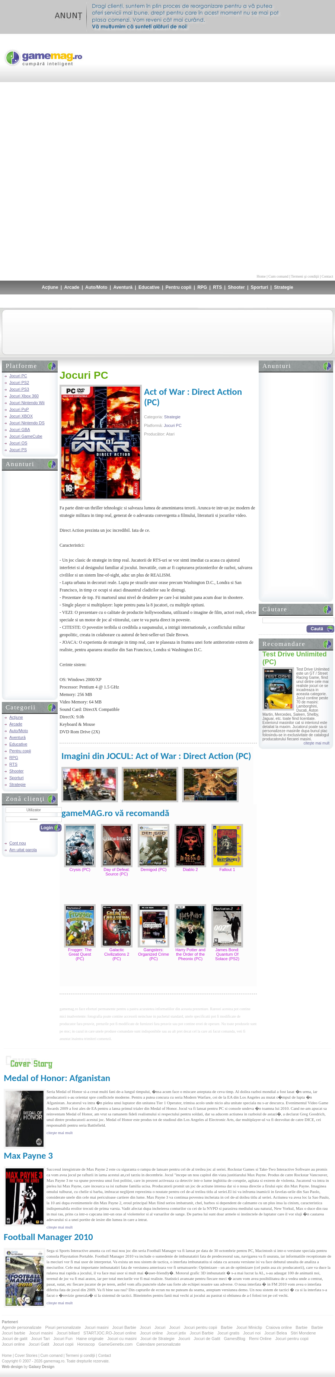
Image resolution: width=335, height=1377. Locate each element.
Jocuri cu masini (122, 1338)
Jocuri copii (63, 1344)
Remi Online (260, 1338)
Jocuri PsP (19, 409)
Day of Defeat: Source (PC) (116, 871)
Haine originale (89, 1338)
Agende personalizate (21, 1327)
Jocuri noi (252, 1333)
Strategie (283, 287)
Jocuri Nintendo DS (27, 423)
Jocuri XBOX (21, 416)
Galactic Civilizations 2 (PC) (116, 954)
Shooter (236, 287)
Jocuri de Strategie (157, 1338)
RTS (217, 287)
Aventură (123, 287)
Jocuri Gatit (39, 1344)
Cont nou (17, 843)
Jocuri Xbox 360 (24, 396)
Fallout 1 (227, 869)
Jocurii (184, 1338)
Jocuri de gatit (14, 1338)
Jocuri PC (18, 376)
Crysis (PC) (79, 869)
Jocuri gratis (228, 1333)
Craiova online (279, 1327)
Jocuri (145, 1327)
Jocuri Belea (275, 1333)
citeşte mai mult (316, 743)
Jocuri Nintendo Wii (27, 402)
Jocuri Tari (40, 1338)
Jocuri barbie (13, 1333)
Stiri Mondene (303, 1333)
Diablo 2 (190, 869)
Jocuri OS (18, 443)
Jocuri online (151, 1333)
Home (261, 276)
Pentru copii (178, 287)
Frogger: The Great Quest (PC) (80, 954)
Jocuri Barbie (124, 1327)
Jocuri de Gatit (207, 1338)
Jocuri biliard (68, 1333)
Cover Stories (26, 1355)
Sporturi (259, 287)
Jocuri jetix (176, 1333)
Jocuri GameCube (25, 436)
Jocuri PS (18, 449)
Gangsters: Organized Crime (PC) (153, 954)
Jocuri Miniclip (249, 1327)
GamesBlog (234, 1338)
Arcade (71, 287)
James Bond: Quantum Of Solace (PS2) (227, 954)
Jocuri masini (96, 1327)
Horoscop (86, 1344)
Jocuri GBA (19, 429)
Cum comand (278, 276)
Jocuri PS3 (19, 389)
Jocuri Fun (62, 1338)
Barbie (227, 1327)
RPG (202, 287)
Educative (149, 287)
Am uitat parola (23, 849)
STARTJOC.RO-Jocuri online (109, 1333)
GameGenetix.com (116, 1344)
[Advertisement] (309, 153)
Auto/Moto (96, 287)
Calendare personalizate (158, 1344)
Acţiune (50, 287)
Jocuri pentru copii (200, 1327)
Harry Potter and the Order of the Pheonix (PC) (190, 954)
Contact (327, 276)
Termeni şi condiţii (305, 276)
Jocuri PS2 (19, 382)
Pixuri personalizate (63, 1327)
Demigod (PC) (154, 869)
